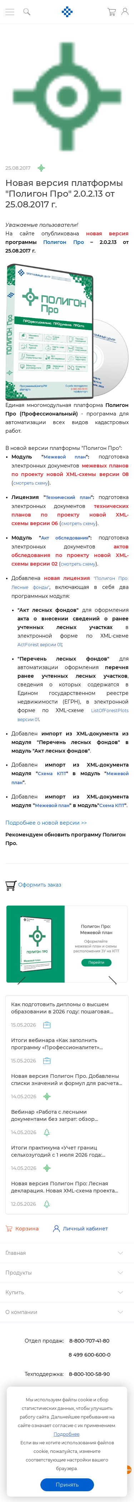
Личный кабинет (80, 1228)
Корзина (22, 1228)
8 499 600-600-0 (89, 1355)
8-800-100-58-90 (89, 1374)
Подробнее (66, 1434)
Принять (67, 1485)
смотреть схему (30, 483)
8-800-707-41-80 (89, 1341)
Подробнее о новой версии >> (46, 823)
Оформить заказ (39, 885)
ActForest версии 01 (39, 644)
